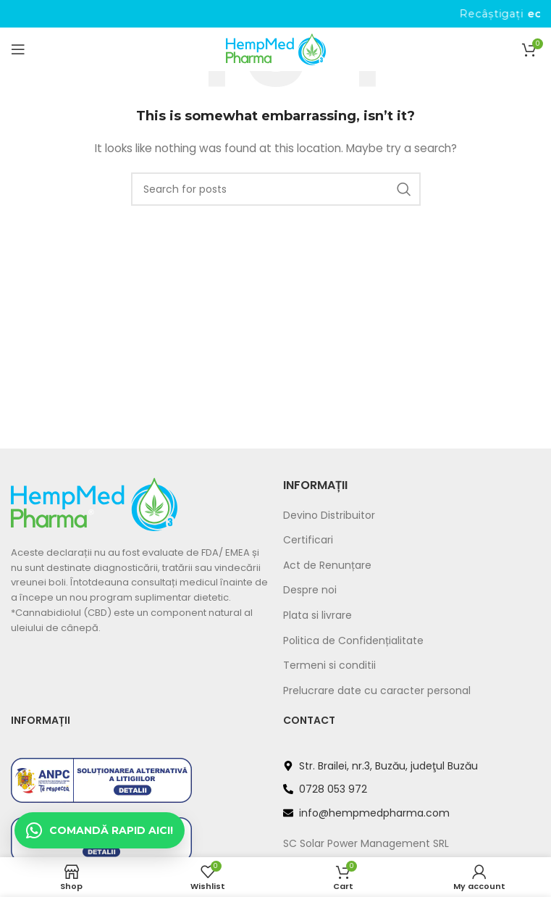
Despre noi (310, 590)
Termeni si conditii (329, 665)
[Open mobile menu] (18, 49)
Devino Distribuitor (329, 515)
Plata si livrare (317, 615)
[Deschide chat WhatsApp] (99, 830)
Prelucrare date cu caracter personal (377, 691)
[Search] (276, 189)
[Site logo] (276, 48)
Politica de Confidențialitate (353, 641)
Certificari (308, 540)
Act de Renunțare (327, 565)
